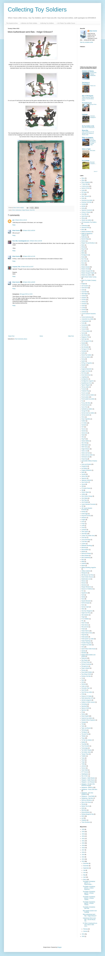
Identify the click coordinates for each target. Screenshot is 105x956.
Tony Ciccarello (85, 746)
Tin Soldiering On (87, 103)
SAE (82, 682)
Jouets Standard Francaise (88, 504)
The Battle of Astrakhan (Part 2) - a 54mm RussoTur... (89, 888)
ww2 (82, 818)
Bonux (83, 263)
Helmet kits (84, 433)
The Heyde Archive (12, 23)
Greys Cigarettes (85, 419)
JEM (82, 486)
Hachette (83, 425)
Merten (83, 565)
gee (13, 220)
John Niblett (84, 498)
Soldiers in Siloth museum (88, 702)
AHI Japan (84, 192)
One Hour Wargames (86, 611)
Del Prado (84, 345)
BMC (82, 251)
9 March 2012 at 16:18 (21, 220)
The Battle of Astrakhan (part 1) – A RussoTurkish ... (89, 883)
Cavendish (84, 291)
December (86, 863)
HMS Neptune (85, 445)
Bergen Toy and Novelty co (88, 243)
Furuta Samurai (85, 405)
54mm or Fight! (86, 149)
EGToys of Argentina (86, 363)
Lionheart (83, 529)
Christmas (84, 303)
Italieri (83, 472)
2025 (83, 831)
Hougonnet (84, 466)
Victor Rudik (84, 770)
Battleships (84, 237)
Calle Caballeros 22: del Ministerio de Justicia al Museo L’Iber (88, 133)
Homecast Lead (85, 457)
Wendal (83, 804)
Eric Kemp (84, 373)
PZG (82, 647)
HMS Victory (84, 447)
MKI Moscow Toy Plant (87, 575)
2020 (83, 843)
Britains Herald (85, 269)
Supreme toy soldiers (86, 718)
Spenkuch (84, 710)
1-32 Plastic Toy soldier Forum (66, 23)
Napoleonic (84, 593)
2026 (83, 829)
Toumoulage (84, 748)
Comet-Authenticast (86, 317)
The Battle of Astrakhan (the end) (89, 907)
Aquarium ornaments (86, 210)
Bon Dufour (84, 261)
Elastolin (83, 365)
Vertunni (83, 768)
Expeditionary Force (86, 383)
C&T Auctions (84, 285)
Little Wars (84, 533)
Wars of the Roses (86, 802)
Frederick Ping (85, 391)
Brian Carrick (16, 230)
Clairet (83, 305)
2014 (83, 857)
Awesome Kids (85, 227)
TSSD (83, 764)
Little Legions (84, 531)
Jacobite (83, 474)
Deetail (83, 343)
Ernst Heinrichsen (86, 375)
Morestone (84, 585)
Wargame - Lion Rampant (88, 782)
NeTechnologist (85, 603)
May (84, 875)
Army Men (84, 214)
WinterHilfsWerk (85, 812)
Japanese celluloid (86, 480)
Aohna (83, 208)
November (86, 865)
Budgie (83, 283)
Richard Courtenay (86, 664)
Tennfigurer (84, 732)
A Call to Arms (85, 186)
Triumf (83, 760)
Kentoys (83, 511)
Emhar (83, 367)
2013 (83, 859)
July (84, 870)
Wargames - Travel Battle (88, 796)
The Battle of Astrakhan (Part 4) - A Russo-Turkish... (89, 898)
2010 (83, 936)
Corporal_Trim (16, 266)
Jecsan (83, 484)
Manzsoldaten (85, 549)
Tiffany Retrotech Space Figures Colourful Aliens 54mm (88, 99)
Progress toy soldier (86, 644)
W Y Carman (84, 772)
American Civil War (86, 202)
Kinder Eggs (84, 513)
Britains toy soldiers (86, 275)
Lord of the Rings (85, 539)
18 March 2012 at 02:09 (36, 241)
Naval (82, 599)
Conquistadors (85, 321)
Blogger (59, 947)
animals (83, 206)
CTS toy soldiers (85, 331)
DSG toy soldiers (85, 357)
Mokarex (83, 581)
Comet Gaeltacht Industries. (88, 313)
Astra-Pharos (84, 216)
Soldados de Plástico (88, 71)
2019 (83, 845)
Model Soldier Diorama (87, 577)
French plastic (85, 397)
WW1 (82, 816)
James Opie (84, 476)
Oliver (82, 609)
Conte (83, 323)
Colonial (83, 309)
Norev (83, 605)
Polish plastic (84, 637)
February (85, 929)
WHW (82, 808)
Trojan (83, 762)
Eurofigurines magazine (87, 381)
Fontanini (83, 389)
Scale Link (84, 686)
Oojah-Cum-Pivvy (86, 613)
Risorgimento (84, 666)
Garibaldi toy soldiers (86, 409)
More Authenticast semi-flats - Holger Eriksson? (89, 915)
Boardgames (84, 255)
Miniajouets (84, 573)
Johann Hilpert (85, 492)
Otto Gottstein (85, 615)
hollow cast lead (85, 453)
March (85, 879)
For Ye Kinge (85, 160)
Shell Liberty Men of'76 (87, 698)
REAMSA (83, 652)
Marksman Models (86, 553)
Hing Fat (83, 439)
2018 (83, 847)
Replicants (84, 658)
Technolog (84, 730)
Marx (82, 559)
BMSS (83, 253)
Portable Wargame (86, 643)
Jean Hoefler (84, 482)
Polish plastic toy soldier (87, 638)
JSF (82, 506)
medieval (83, 563)
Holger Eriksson (25, 210)
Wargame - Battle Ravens (88, 780)
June (84, 872)
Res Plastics (84, 660)
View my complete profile (86, 42)
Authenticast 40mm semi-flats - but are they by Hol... (89, 919)
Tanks (82, 726)
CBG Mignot (84, 293)
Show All (95, 171)
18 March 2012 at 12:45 (29, 256)
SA (82, 678)
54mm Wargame (85, 182)
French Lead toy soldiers (87, 395)
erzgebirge (84, 377)
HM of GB (84, 443)
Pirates (83, 628)
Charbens (84, 297)
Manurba (83, 547)
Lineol (83, 527)
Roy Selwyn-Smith (86, 674)
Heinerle (83, 431)
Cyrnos (83, 333)
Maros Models (85, 555)
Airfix (82, 194)
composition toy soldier (87, 319)
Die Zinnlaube (85, 347)
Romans (83, 670)
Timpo (83, 738)
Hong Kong (84, 459)
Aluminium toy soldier (87, 200)
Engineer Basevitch (86, 369)
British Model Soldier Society (88, 277)
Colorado (83, 311)
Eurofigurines (84, 379)
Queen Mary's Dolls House (88, 648)
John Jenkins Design (86, 496)
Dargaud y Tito (85, 337)
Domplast (83, 351)
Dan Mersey (84, 335)
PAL (82, 621)
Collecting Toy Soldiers (37, 9)
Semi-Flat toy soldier (86, 692)
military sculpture (85, 571)
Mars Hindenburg (85, 557)
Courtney (83, 327)
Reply (13, 225)
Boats (82, 257)
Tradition (83, 756)
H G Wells (84, 423)
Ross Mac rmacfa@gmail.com (20, 241)
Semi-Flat (32, 210)
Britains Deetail (85, 267)
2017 (83, 850)
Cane (82, 289)
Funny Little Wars (86, 403)
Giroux (83, 417)
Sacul (82, 680)
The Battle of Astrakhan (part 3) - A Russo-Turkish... (89, 893)
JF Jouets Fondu (85, 488)
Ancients (83, 204)
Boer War (83, 259)
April (84, 877)
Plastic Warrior (85, 631)
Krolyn (83, 523)
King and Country (86, 515)
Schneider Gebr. (85, 688)
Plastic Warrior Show (86, 633)
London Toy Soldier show (87, 535)
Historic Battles (85, 441)
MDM (82, 561)
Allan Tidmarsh (85, 196)
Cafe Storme (84, 287)
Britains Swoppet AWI (87, 271)
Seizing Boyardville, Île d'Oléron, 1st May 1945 (93, 141)
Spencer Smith (85, 708)
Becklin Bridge (85, 239)
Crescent (83, 329)
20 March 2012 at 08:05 (29, 282)
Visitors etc (93, 85)
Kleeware (83, 517)
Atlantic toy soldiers (86, 220)
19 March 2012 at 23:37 (27, 266)
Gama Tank (84, 407)
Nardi (82, 595)
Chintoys (83, 301)
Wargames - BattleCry (87, 787)
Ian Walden (84, 468)
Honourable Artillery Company (89, 461)
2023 (83, 836)
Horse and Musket (86, 464)
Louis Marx (84, 541)
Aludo (82, 198)
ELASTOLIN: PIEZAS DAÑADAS (93, 74)
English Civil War (85, 371)
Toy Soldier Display (86, 750)
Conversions (84, 325)
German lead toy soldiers (87, 413)
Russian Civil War (86, 676)
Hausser (83, 429)
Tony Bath (84, 744)
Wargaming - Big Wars (87, 798)
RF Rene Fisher (85, 662)
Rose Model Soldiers (86, 672)
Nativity (83, 597)
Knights (83, 519)
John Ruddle (84, 502)
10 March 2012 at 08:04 (29, 230)
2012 (83, 861)
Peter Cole (84, 623)
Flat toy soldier (85, 387)
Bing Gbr (83, 249)
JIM (82, 490)
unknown (83, 766)
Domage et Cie (85, 349)
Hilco (82, 437)
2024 (83, 834)
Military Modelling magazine (88, 567)
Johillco (83, 494)
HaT (82, 427)
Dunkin (83, 361)
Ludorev (83, 543)
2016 (83, 852)
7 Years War (84, 184)
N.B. (82, 591)
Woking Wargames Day (87, 814)
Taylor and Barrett (86, 728)
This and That (85, 734)
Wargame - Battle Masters (88, 778)
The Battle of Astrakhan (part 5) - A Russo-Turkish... (89, 903)
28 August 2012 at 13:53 (26, 294)
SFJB (82, 694)
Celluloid (83, 295)
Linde (82, 525)
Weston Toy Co (85, 806)
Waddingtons (84, 774)
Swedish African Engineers (88, 720)
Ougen (83, 617)
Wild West (84, 810)
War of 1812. (84, 776)
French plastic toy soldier (87, 399)
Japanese (84, 478)
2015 (83, 854)
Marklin (83, 551)
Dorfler (83, 353)
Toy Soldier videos (86, 752)
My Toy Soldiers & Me (88, 126)
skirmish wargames (86, 700)
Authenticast (18, 210)
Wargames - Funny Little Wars (89, 789)
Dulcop (83, 359)
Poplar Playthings (86, 641)
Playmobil (84, 634)
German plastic (85, 415)
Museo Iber (85, 130)
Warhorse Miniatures (86, 800)
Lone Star (84, 537)
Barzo (82, 229)
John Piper (84, 500)
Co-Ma (83, 307)
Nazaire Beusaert (86, 601)
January (85, 931)
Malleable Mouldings (86, 545)
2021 (83, 841)
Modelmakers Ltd (85, 579)
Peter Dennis (84, 625)
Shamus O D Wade (86, 696)
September (86, 868)
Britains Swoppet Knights (87, 273)
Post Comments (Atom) (21, 339)
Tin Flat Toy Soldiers (86, 740)
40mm (13, 210)
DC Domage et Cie (86, 341)
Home (41, 336)
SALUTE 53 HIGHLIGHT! (88, 127)
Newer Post (11, 336)
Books (83, 265)
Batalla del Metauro (86, 231)
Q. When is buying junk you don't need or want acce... (90, 925)
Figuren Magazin (85, 385)
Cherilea (83, 299)
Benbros (83, 241)
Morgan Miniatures (86, 587)
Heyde (83, 435)
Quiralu (83, 651)
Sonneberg (84, 704)
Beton (82, 245)
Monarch (83, 583)
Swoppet (83, 722)
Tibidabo (83, 736)
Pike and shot (85, 627)
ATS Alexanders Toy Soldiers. (89, 222)
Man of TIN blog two (87, 95)
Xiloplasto (84, 820)
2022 (83, 838)
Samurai (83, 684)
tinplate (83, 742)
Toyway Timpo (85, 754)
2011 (83, 934)
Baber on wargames (87, 137)
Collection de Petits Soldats (29, 23)
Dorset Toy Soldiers (86, 355)
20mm (83, 178)
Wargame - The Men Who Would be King (88, 784)
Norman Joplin (85, 607)
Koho (82, 521)
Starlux (83, 714)
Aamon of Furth (85, 188)
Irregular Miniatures (86, 470)
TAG (82, 724)
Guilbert (83, 421)
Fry (82, 401)
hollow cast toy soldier (87, 455)
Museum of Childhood (87, 589)
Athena (83, 218)
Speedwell (84, 706)
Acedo (83, 190)
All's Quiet (92, 150)
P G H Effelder (85, 619)
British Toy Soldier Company (88, 280)
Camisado (85, 114)
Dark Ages (84, 339)
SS (82, 712)
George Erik (84, 411)
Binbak (83, 247)
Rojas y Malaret (85, 668)
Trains (83, 758)
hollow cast (84, 451)
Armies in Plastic (85, 212)
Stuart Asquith (85, 716)
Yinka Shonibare (85, 822)
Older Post (71, 336)
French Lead (84, 393)
